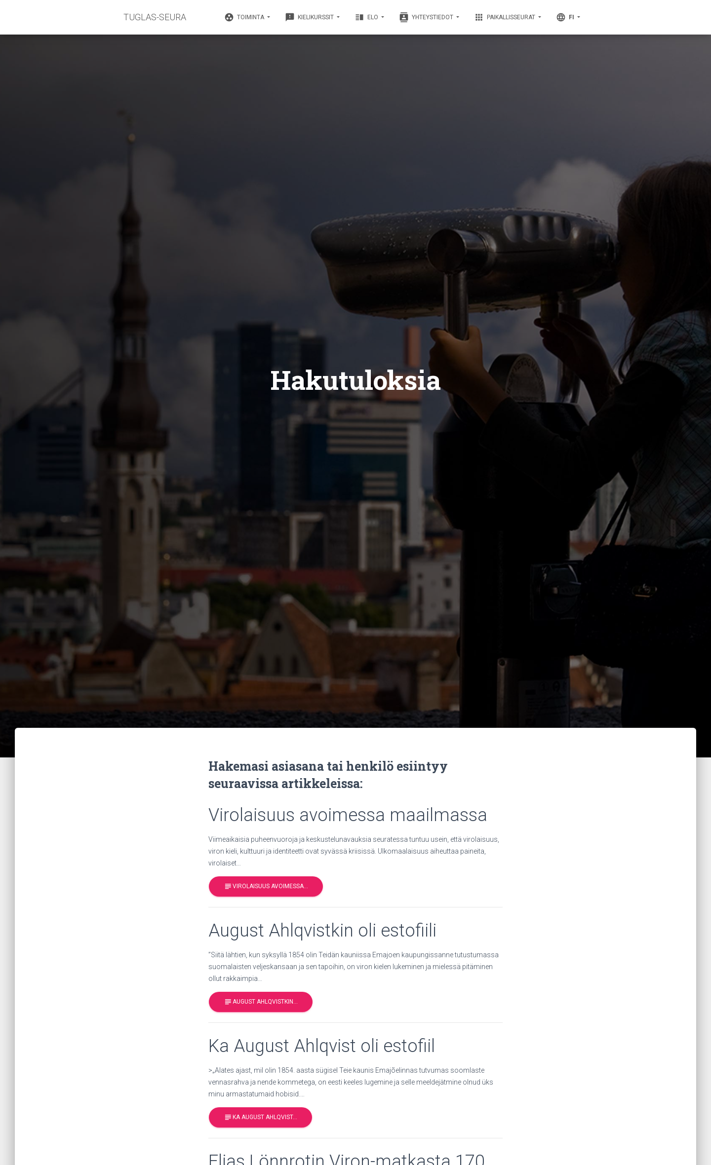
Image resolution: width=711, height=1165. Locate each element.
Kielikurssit (310, 17)
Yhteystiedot (427, 17)
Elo (367, 17)
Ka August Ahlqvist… (260, 1117)
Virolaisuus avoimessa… (266, 886)
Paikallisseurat (505, 17)
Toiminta (245, 17)
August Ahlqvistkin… (261, 1002)
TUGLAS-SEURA (154, 17)
